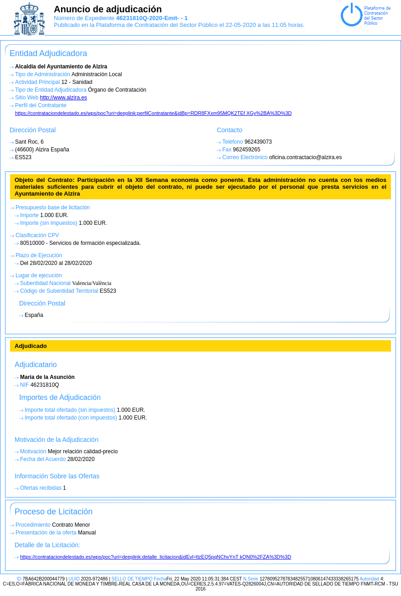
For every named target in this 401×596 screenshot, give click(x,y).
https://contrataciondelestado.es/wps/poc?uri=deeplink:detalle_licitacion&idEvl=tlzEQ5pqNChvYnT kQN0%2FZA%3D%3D (155, 557)
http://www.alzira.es (63, 97)
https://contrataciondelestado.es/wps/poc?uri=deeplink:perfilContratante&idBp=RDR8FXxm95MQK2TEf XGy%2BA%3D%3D (153, 113)
